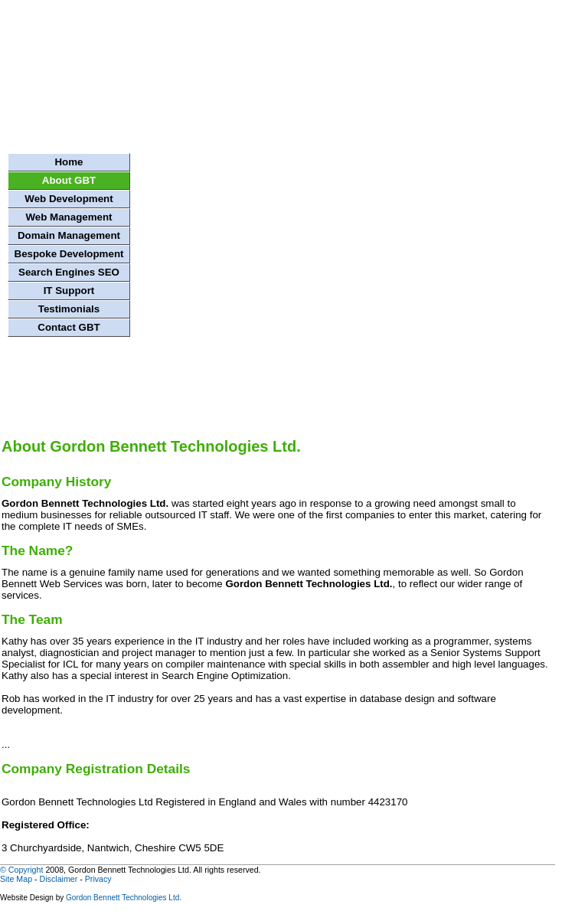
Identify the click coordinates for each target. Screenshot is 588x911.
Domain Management (69, 235)
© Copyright (21, 869)
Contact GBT (69, 327)
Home (68, 162)
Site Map (16, 878)
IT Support (69, 290)
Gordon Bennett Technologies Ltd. (123, 897)
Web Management (68, 217)
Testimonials (69, 309)
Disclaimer (59, 878)
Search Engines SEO (68, 272)
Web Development (68, 198)
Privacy (98, 878)
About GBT (69, 180)
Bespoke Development (69, 254)
